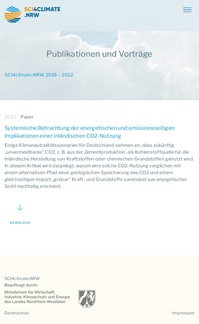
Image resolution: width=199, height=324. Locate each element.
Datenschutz (17, 313)
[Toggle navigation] (187, 9)
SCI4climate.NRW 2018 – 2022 (39, 74)
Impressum (183, 313)
